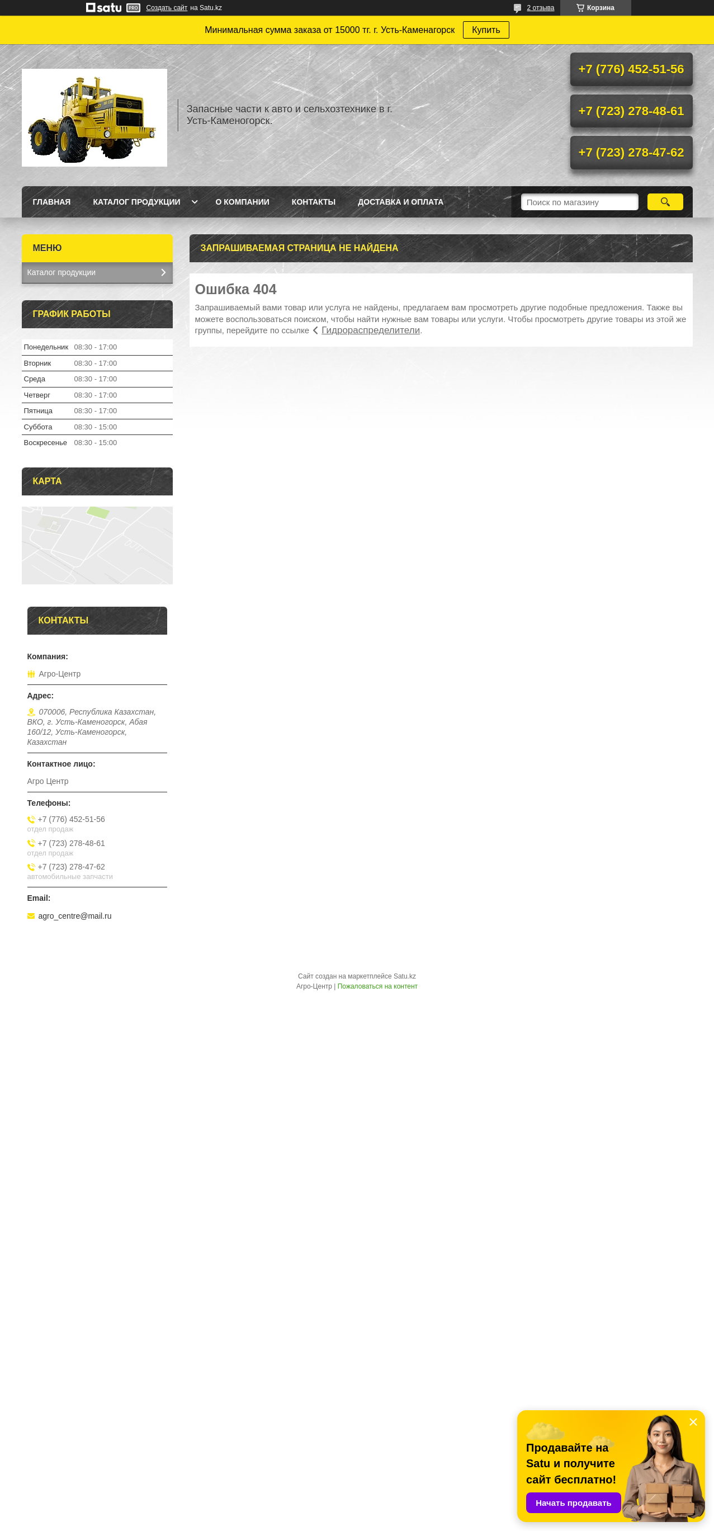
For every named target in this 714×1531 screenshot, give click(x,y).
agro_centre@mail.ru (75, 915)
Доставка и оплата (400, 201)
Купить (486, 30)
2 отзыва (541, 8)
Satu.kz (405, 976)
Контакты (313, 201)
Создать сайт (167, 8)
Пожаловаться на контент (378, 986)
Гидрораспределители (370, 330)
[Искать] (665, 201)
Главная (52, 201)
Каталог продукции (136, 201)
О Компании (242, 201)
